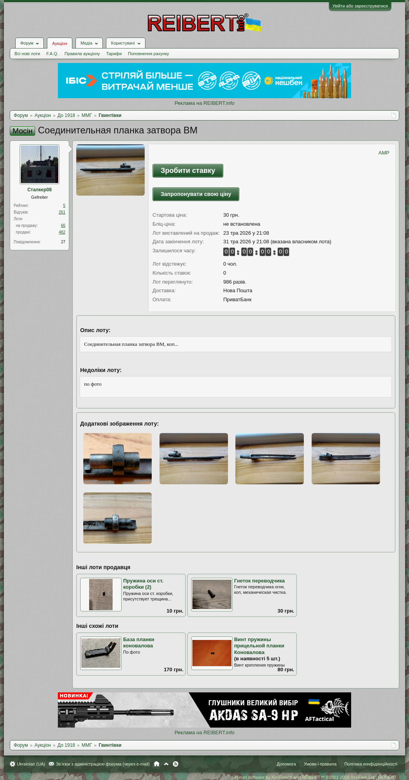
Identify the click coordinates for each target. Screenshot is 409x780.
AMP (384, 153)
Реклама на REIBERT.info (204, 103)
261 (62, 212)
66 (63, 225)
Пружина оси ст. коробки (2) (143, 584)
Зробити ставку (188, 170)
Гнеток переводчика (259, 581)
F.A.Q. (52, 53)
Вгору (166, 764)
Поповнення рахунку (148, 53)
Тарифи (114, 53)
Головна (157, 764)
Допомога (286, 764)
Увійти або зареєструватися (360, 6)
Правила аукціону (82, 53)
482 (62, 232)
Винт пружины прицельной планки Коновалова (259, 645)
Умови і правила (320, 764)
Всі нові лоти (27, 53)
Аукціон (59, 43)
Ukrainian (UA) (31, 764)
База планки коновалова (138, 642)
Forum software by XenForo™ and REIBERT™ (316, 777)
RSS (175, 764)
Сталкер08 (39, 189)
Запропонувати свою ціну (196, 194)
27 (63, 242)
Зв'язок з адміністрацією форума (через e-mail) (103, 764)
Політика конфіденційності (370, 764)
